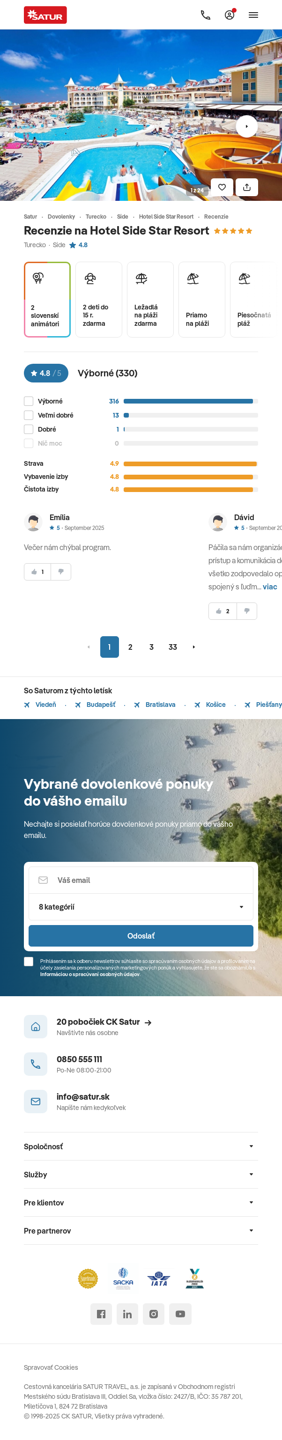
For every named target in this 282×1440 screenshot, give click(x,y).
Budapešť (95, 704)
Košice (210, 704)
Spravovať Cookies (51, 1367)
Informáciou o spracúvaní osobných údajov (90, 974)
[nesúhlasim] (61, 571)
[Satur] (45, 15)
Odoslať (141, 935)
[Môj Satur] (229, 15)
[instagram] (153, 1314)
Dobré (47, 429)
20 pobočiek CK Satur (104, 1021)
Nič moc (50, 444)
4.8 (78, 245)
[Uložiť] (222, 187)
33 (173, 647)
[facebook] (101, 1314)
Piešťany (263, 704)
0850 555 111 (79, 1059)
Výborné (50, 401)
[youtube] (180, 1314)
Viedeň (40, 704)
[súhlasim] (37, 571)
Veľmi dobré (56, 415)
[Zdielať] (247, 187)
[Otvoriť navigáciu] (253, 15)
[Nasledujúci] (247, 126)
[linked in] (127, 1314)
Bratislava (155, 704)
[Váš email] (141, 880)
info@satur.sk (83, 1096)
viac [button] (270, 586)
